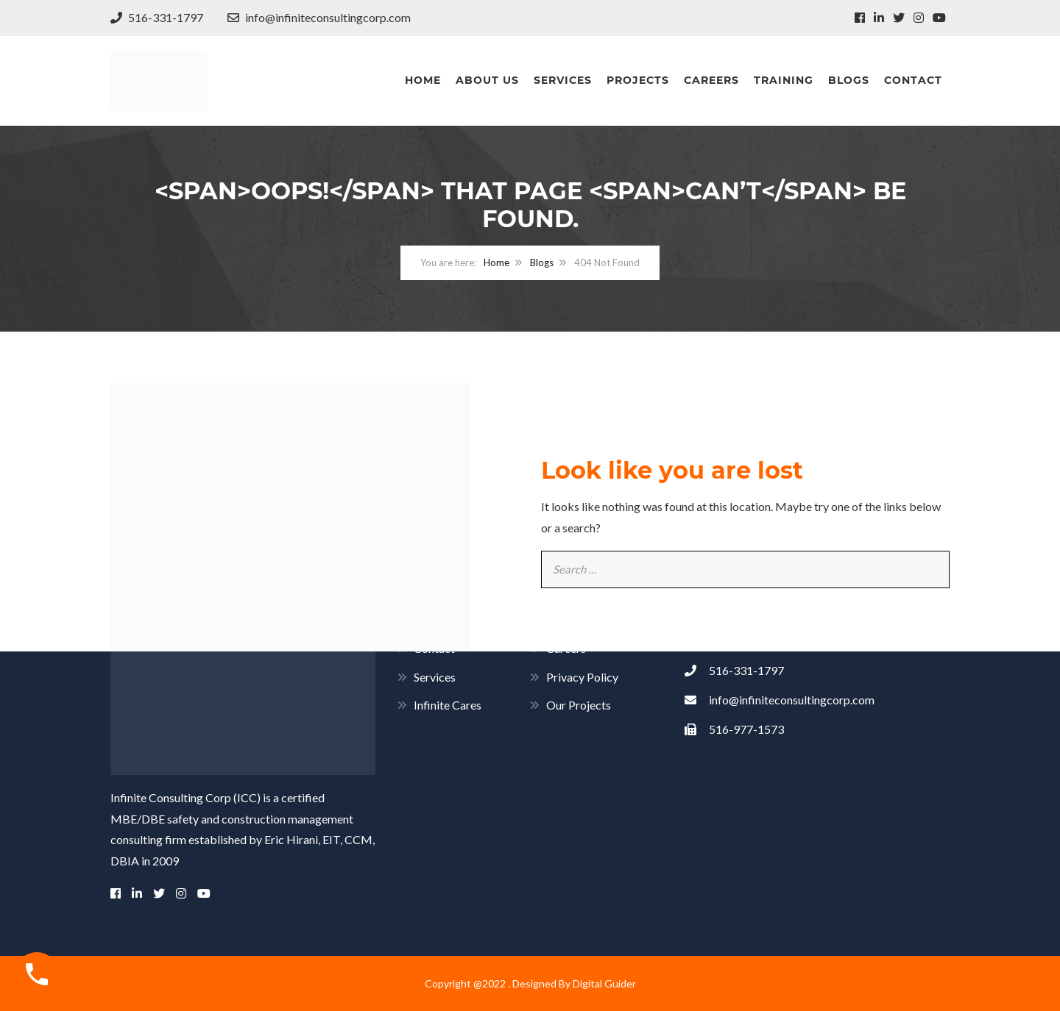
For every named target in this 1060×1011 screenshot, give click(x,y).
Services (563, 80)
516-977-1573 (734, 729)
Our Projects (578, 705)
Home (423, 80)
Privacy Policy (582, 677)
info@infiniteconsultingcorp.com (319, 17)
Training (783, 80)
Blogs (848, 80)
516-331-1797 (156, 17)
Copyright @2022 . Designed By (499, 983)
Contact (913, 80)
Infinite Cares (447, 705)
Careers (711, 80)
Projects (638, 80)
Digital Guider (604, 983)
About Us (487, 80)
